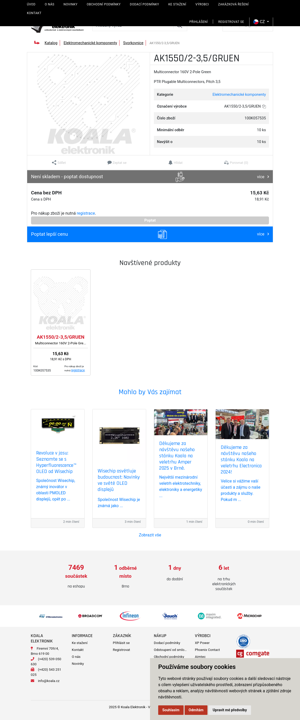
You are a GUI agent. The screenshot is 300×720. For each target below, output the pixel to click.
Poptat (150, 220)
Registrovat (121, 650)
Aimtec (200, 657)
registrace (86, 213)
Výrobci (202, 4)
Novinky (70, 4)
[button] (59, 162)
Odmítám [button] (196, 710)
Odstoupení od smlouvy (171, 650)
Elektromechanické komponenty (90, 43)
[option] (76, 576)
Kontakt (34, 13)
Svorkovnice (133, 43)
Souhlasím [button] (170, 710)
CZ (259, 21)
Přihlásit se (121, 643)
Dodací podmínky (144, 4)
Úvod (31, 4)
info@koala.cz (48, 681)
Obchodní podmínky (104, 4)
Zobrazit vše (150, 535)
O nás (49, 4)
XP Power (202, 643)
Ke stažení (177, 4)
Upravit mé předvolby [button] (230, 710)
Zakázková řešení (233, 4)
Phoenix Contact (207, 650)
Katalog (51, 43)
